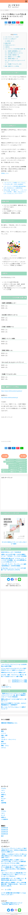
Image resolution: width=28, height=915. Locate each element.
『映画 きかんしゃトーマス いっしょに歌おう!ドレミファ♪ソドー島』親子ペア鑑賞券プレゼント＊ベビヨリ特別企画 (13, 695)
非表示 (15, 34)
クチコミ (3, 747)
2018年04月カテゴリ (9, 461)
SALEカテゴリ (22, 463)
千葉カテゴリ (23, 469)
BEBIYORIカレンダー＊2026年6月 (11, 552)
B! (13, 22)
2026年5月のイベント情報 (19, 681)
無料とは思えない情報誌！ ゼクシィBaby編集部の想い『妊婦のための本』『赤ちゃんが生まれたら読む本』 (13, 884)
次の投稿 (4, 456)
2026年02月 (4, 827)
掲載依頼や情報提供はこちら (9, 723)
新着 (2, 731)
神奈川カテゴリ (14, 469)
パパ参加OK (4, 819)
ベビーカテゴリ (22, 465)
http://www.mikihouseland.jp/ (9, 397)
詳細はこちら (5, 173)
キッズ (3, 792)
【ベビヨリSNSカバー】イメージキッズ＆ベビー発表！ (14, 542)
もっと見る (8, 889)
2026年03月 (4, 830)
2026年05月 (4, 834)
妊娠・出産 (4, 735)
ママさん (3, 788)
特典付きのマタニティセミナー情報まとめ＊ (13, 672)
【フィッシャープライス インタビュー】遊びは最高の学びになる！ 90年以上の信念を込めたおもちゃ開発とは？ (14, 850)
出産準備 (3, 802)
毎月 (2, 800)
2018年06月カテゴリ (12, 463)
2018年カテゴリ (10, 459)
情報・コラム (5, 745)
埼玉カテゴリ (5, 469)
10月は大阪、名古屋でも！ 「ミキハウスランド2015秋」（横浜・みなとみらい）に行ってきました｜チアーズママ (15, 191)
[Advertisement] (14, 428)
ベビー (3, 790)
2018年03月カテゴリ (21, 459)
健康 (2, 741)
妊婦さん (3, 794)
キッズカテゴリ (13, 465)
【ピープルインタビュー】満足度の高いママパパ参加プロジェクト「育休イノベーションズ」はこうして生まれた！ (13, 874)
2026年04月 (4, 832)
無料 (2, 796)
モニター (3, 798)
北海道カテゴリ (22, 471)
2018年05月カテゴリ (21, 461)
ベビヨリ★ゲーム (6, 687)
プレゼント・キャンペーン (8, 739)
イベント (3, 733)
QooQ (16, 914)
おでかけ (3, 743)
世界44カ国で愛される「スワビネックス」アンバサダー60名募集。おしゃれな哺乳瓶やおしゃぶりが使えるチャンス (14, 560)
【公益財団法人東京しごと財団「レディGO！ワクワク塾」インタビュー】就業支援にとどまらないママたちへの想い (13, 861)
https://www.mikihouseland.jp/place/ (11, 391)
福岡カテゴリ (13, 471)
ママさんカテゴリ (13, 467)
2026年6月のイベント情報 (19, 680)
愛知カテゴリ (23, 467)
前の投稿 (23, 456)
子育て (3, 737)
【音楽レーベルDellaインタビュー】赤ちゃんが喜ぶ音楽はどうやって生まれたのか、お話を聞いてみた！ (14, 856)
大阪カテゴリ (5, 471)
